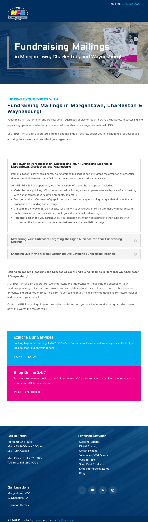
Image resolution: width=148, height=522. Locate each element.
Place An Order (27, 393)
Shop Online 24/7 (30, 374)
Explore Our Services (33, 338)
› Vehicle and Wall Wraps (93, 456)
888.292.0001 (131, 4)
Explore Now (25, 358)
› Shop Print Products (91, 465)
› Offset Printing (87, 452)
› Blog (81, 474)
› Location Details (18, 506)
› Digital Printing (87, 447)
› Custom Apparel (88, 443)
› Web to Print (86, 461)
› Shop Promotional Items (93, 470)
